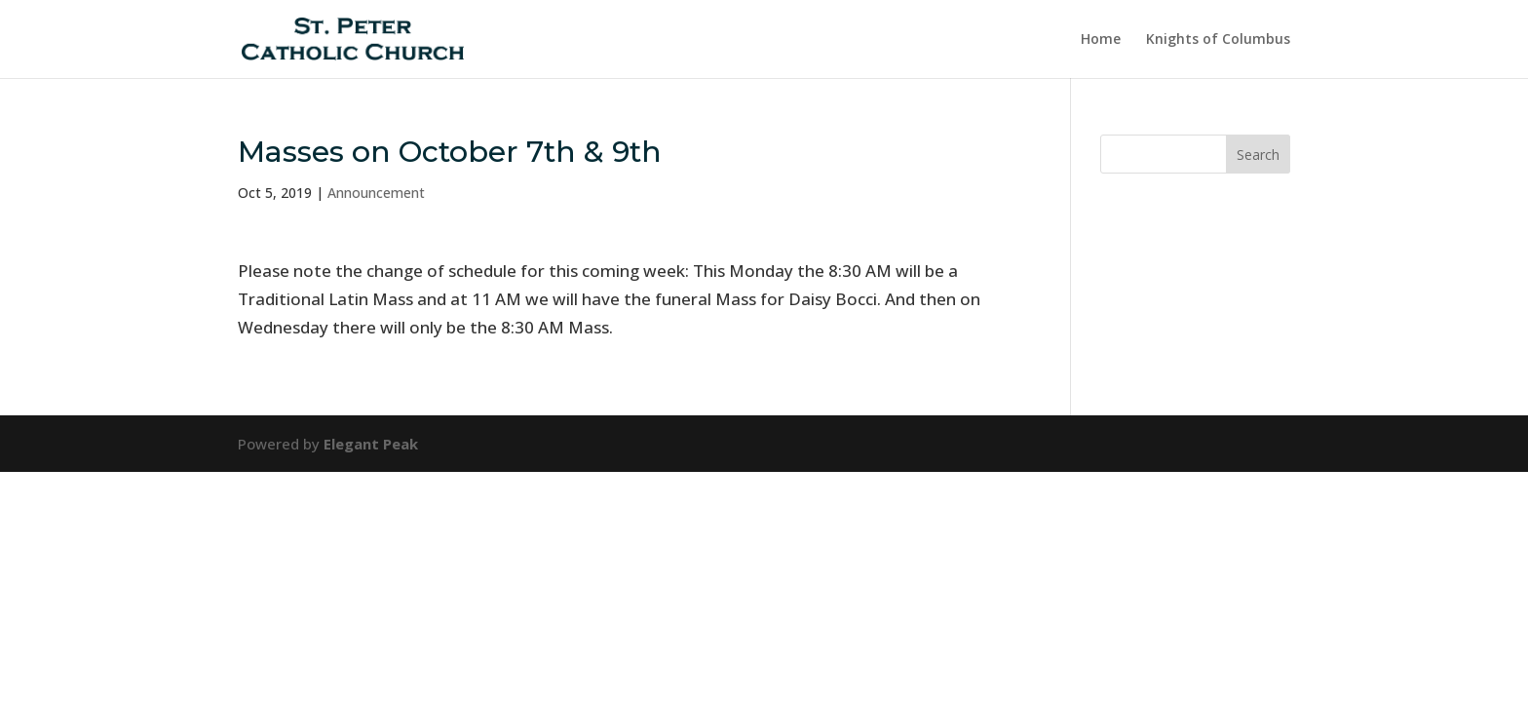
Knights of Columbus (1218, 40)
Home (1101, 40)
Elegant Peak (371, 443)
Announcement (376, 192)
